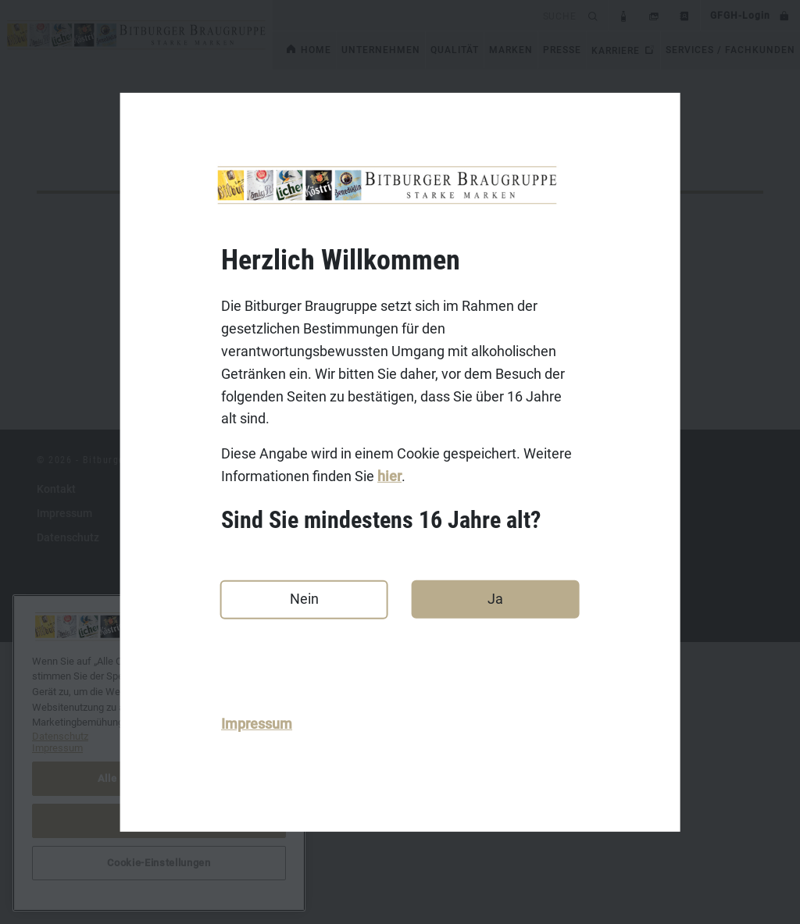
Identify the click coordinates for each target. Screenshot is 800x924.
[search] (428, 15)
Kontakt (56, 771)
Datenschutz (68, 819)
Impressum (256, 723)
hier (389, 476)
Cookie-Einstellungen (158, 863)
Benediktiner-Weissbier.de (353, 868)
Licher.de (310, 843)
